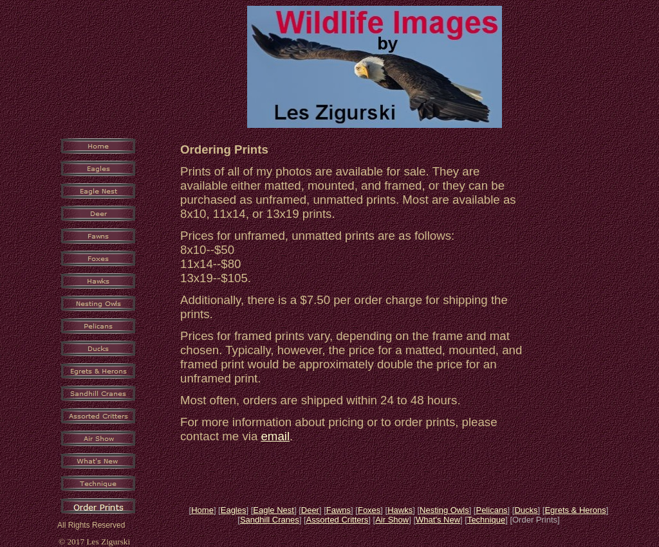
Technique (486, 520)
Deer (310, 510)
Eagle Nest (273, 510)
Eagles (233, 510)
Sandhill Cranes (269, 520)
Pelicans (491, 510)
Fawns (338, 510)
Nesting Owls (444, 510)
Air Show (392, 520)
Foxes (369, 510)
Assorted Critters (337, 520)
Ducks (525, 510)
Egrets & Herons (575, 510)
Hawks (400, 510)
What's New (438, 520)
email (275, 436)
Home (202, 510)
